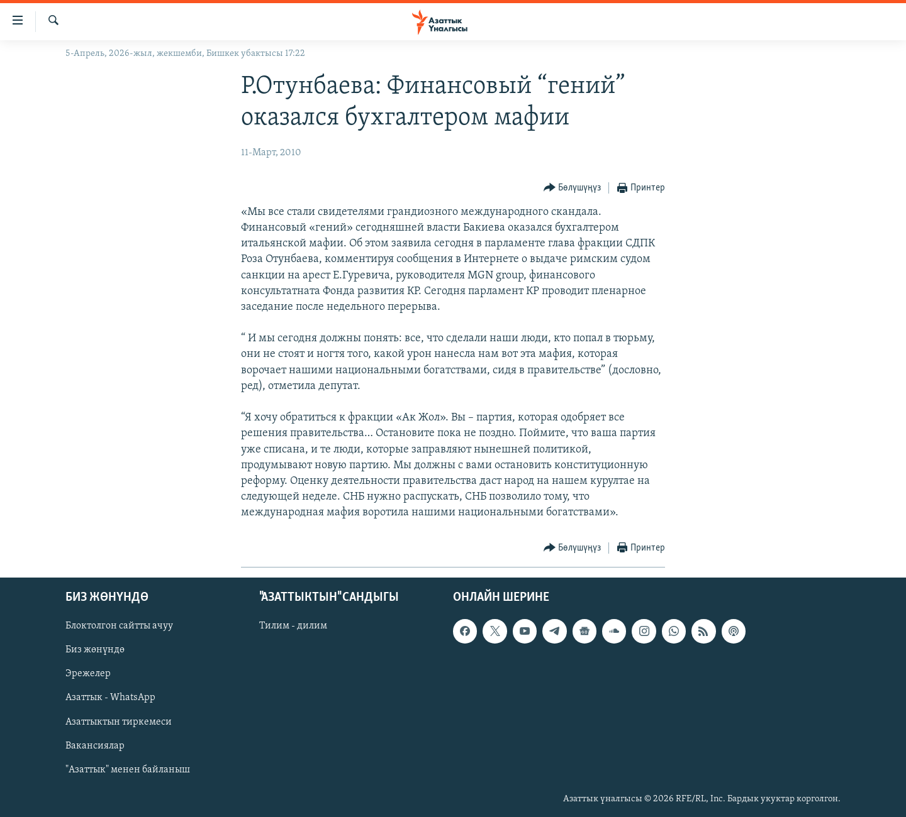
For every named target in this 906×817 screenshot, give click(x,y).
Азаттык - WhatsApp (110, 698)
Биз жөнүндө (95, 650)
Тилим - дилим (293, 626)
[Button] (572, 188)
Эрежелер (88, 674)
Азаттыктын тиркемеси (118, 721)
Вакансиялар (95, 745)
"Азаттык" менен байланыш (127, 769)
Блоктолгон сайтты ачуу (119, 626)
